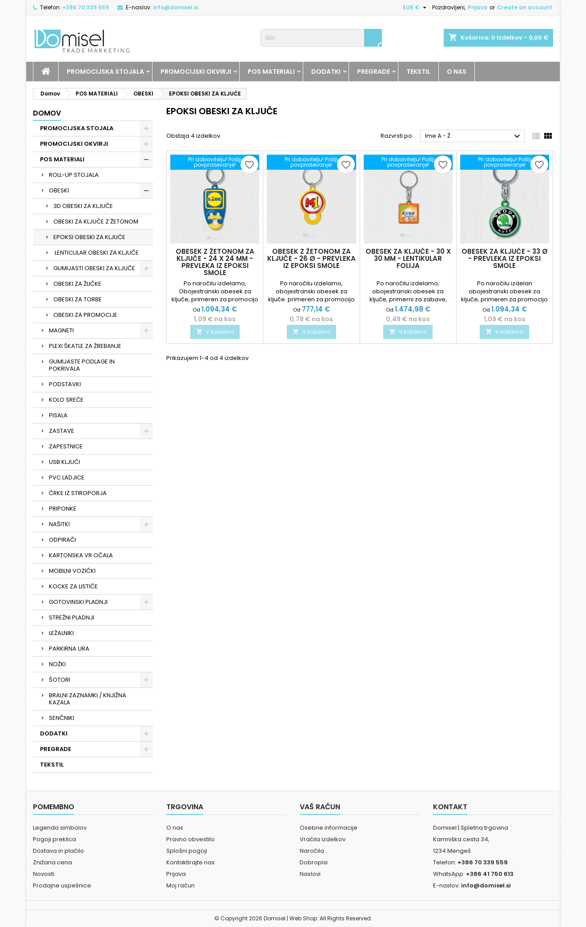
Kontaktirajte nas (190, 862)
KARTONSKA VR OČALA (81, 555)
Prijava (477, 7)
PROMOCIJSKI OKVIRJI (196, 71)
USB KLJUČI (64, 462)
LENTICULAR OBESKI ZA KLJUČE (96, 252)
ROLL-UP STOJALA (74, 175)
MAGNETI (61, 330)
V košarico (215, 332)
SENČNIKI (61, 718)
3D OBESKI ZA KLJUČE (83, 206)
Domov (47, 113)
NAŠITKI (59, 524)
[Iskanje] (321, 38)
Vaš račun (320, 807)
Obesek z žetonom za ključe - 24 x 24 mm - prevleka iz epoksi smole (215, 262)
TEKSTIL (418, 71)
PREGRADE (373, 71)
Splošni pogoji (186, 851)
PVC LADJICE (66, 477)
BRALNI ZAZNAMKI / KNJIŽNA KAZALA (87, 699)
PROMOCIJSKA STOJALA (105, 71)
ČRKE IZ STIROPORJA (78, 493)
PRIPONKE (62, 508)
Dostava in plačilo (58, 851)
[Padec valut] (416, 7)
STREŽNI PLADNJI (71, 617)
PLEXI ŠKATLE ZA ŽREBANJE (85, 346)
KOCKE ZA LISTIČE (73, 586)
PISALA (58, 415)
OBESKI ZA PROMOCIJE (85, 315)
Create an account (524, 7)
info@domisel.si (175, 7)
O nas (174, 827)
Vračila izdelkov (322, 839)
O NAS (456, 71)
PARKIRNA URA (69, 648)
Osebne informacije (328, 827)
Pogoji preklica (54, 839)
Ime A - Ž (473, 136)
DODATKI (326, 71)
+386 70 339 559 (85, 7)
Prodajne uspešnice (62, 885)
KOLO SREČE (66, 400)
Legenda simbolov (60, 827)
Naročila (312, 851)
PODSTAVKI (65, 384)
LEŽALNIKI (61, 633)
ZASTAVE (61, 431)
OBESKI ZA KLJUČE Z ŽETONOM (95, 221)
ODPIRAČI (62, 539)
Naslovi (310, 874)
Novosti (43, 874)
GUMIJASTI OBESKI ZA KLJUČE (94, 268)
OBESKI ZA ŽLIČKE (77, 284)
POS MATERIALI (271, 71)
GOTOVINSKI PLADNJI (78, 602)
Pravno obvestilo (190, 839)
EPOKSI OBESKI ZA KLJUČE (89, 237)
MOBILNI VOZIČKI (72, 571)
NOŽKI (57, 664)
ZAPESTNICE (66, 446)
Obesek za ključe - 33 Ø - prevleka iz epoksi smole (505, 258)
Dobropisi (314, 862)
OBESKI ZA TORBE (77, 299)
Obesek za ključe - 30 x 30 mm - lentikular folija (408, 258)
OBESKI (59, 190)
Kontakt (450, 807)
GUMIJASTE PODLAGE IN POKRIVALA (82, 365)
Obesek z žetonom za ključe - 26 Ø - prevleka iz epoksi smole (311, 258)
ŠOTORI (59, 679)
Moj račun (180, 885)
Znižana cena (52, 862)
